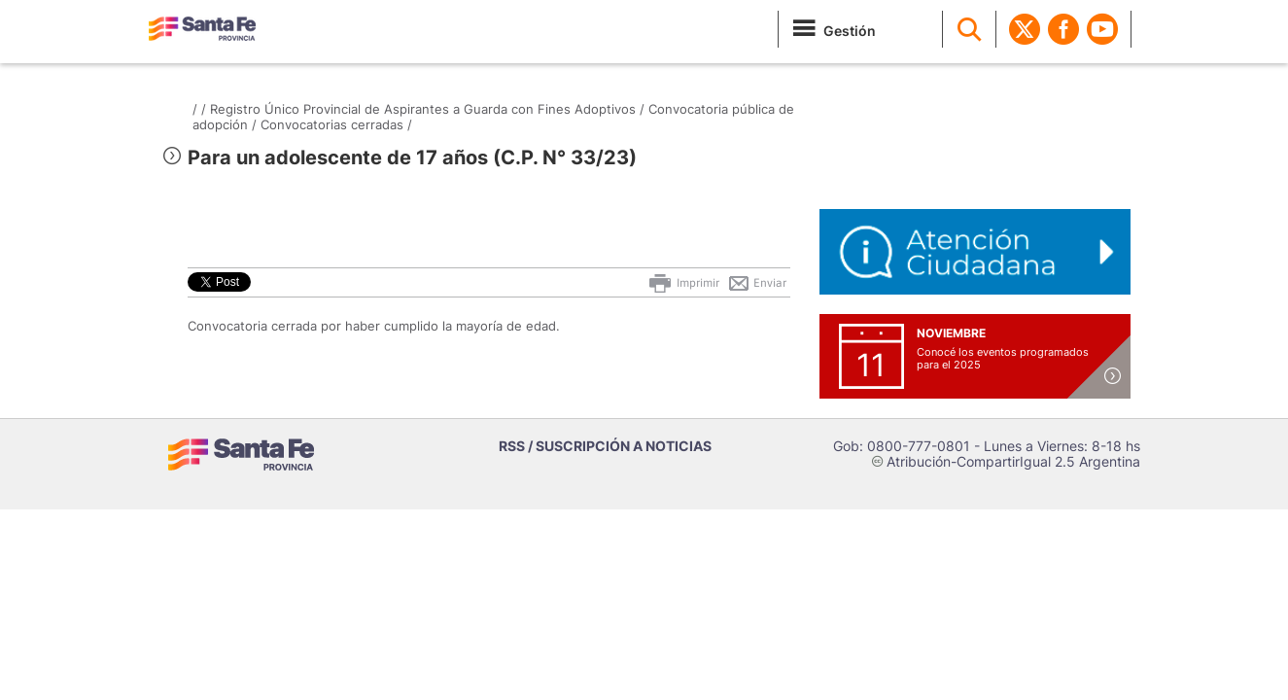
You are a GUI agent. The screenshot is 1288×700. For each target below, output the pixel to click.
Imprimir (682, 283)
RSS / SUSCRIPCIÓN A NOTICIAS (605, 446)
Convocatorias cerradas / (336, 124)
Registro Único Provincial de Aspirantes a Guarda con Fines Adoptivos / (427, 109)
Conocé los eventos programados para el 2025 (1003, 358)
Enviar (756, 283)
